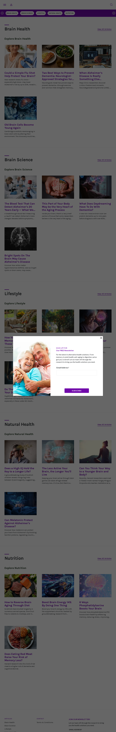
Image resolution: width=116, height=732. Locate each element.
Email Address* (62, 368)
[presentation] (73, 381)
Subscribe (77, 391)
